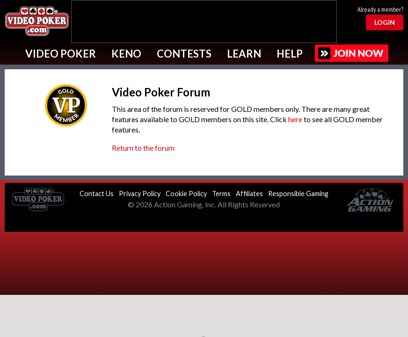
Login (384, 22)
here (295, 119)
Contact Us (97, 194)
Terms (221, 194)
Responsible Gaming (298, 194)
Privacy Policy (139, 194)
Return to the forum (143, 147)
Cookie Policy (186, 194)
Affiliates (249, 194)
